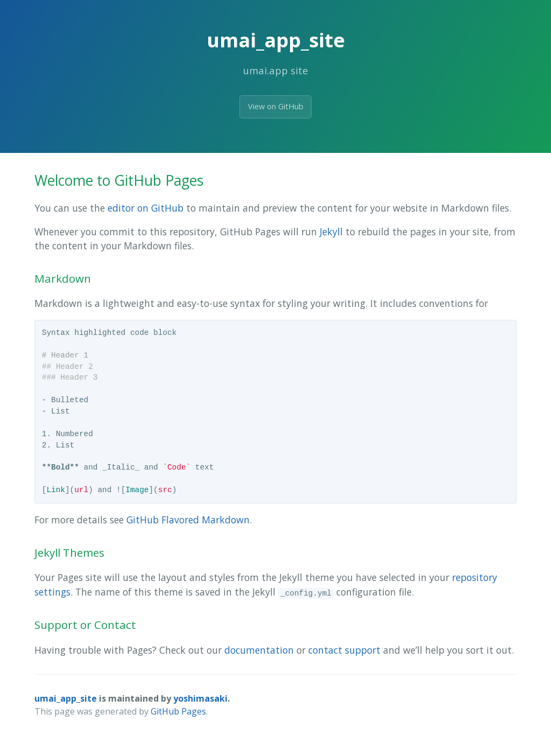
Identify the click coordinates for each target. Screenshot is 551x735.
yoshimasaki (200, 698)
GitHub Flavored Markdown (188, 519)
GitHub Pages (178, 711)
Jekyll (331, 231)
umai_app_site (65, 698)
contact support (344, 649)
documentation (259, 649)
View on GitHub (275, 106)
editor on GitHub (145, 207)
